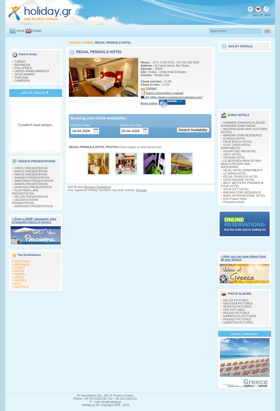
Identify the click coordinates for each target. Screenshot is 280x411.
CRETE (19, 277)
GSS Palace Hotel (235, 198)
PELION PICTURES (236, 313)
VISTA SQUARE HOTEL (239, 179)
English (37, 30)
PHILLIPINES (23, 68)
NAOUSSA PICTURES (238, 303)
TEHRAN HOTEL (234, 157)
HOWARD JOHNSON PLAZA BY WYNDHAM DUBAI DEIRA (243, 124)
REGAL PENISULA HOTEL (240, 176)
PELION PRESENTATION (31, 196)
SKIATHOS (21, 286)
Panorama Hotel (233, 202)
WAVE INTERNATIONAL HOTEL (244, 195)
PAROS (19, 271)
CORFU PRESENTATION (31, 168)
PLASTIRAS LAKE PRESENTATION (25, 192)
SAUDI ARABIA (24, 74)
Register (141, 190)
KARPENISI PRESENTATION (33, 206)
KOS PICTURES (234, 309)
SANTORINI (22, 261)
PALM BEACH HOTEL (237, 141)
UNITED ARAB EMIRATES (31, 71)
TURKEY (20, 61)
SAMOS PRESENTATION (31, 184)
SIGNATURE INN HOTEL (239, 151)
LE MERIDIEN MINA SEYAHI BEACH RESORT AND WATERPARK (241, 164)
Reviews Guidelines (97, 186)
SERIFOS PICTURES (237, 306)
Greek (21, 30)
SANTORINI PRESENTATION (33, 180)
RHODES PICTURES (237, 319)
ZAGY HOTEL (232, 154)
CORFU (19, 267)
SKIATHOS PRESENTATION (33, 187)
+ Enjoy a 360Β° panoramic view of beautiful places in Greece (34, 220)
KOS (17, 283)
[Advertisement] (244, 78)
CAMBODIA (22, 80)
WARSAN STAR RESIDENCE (242, 135)
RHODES (20, 280)
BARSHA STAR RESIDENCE (242, 192)
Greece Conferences (244, 333)
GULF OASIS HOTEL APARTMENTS (236, 146)
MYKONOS (21, 264)
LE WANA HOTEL (234, 173)
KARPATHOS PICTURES (239, 316)
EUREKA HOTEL (234, 138)
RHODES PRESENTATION (32, 177)
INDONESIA (22, 64)
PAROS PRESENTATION (30, 174)
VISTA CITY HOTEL (236, 189)
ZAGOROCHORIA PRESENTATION (25, 201)
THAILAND (21, 77)
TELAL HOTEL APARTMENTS (243, 170)
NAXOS (19, 274)
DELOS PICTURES (236, 300)
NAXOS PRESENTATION (31, 171)
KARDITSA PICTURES (238, 322)
